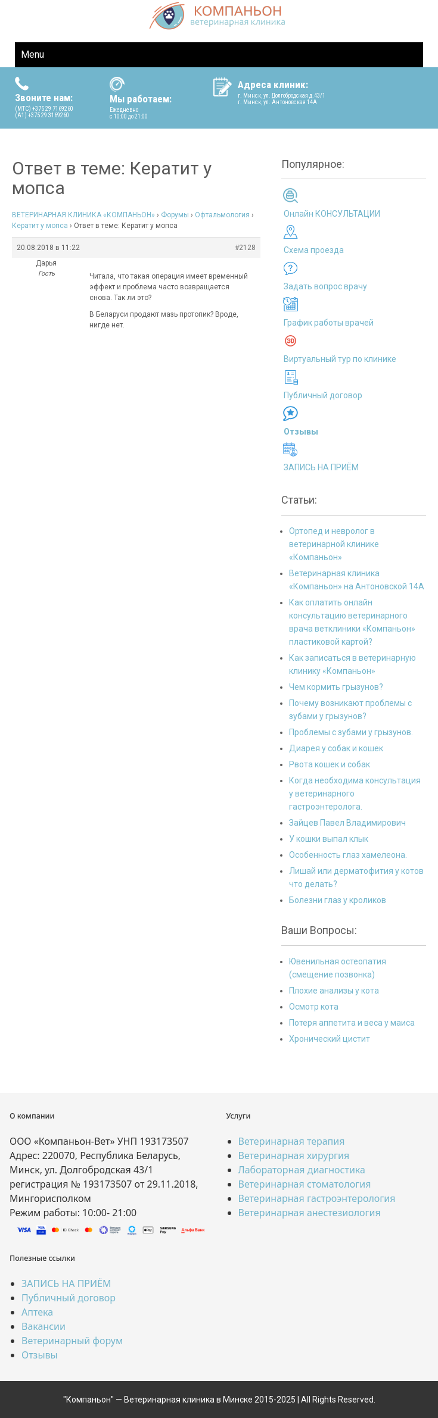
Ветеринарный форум (72, 1340)
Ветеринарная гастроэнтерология (317, 1198)
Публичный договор (323, 395)
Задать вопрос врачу (325, 286)
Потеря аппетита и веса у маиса (352, 1022)
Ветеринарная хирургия (294, 1155)
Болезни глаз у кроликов (337, 900)
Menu (32, 54)
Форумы (175, 215)
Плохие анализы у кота (334, 990)
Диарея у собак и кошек (336, 748)
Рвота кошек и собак (329, 764)
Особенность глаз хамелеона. (348, 855)
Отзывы (39, 1354)
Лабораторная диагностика (301, 1169)
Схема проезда (314, 250)
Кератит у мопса (40, 225)
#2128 (245, 247)
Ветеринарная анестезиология (309, 1212)
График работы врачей (329, 322)
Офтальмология (222, 215)
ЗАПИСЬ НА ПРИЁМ (321, 467)
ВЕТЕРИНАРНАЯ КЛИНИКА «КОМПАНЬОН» (83, 215)
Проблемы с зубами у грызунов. (351, 732)
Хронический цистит (329, 1039)
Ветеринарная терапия (291, 1141)
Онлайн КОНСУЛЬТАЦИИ (332, 213)
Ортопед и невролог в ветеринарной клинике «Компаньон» (334, 544)
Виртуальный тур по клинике (340, 359)
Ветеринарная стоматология (304, 1184)
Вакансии (43, 1326)
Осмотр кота (313, 1006)
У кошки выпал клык (328, 839)
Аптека (37, 1312)
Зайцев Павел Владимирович (347, 822)
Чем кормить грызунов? (336, 687)
